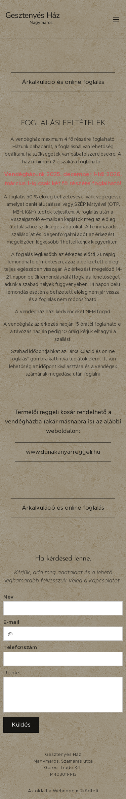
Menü (116, 19)
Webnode (64, 791)
